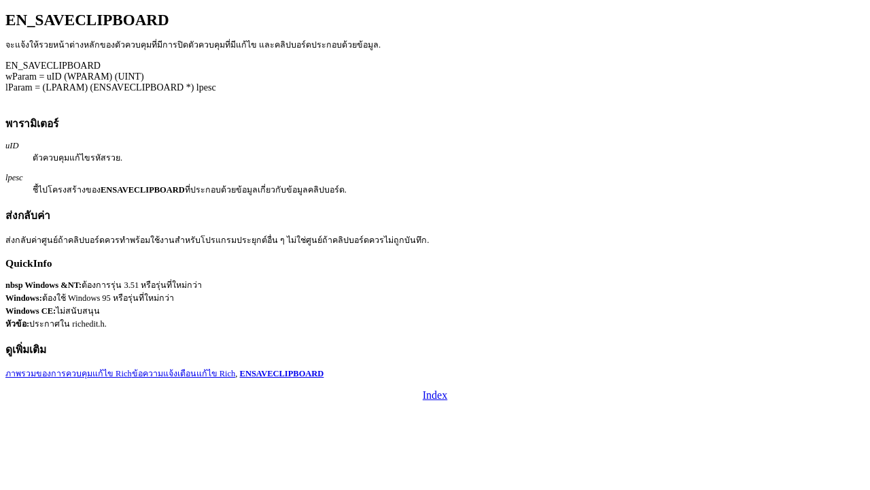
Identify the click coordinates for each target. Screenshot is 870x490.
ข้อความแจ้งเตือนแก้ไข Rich (184, 373)
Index (435, 395)
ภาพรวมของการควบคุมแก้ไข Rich (68, 373)
